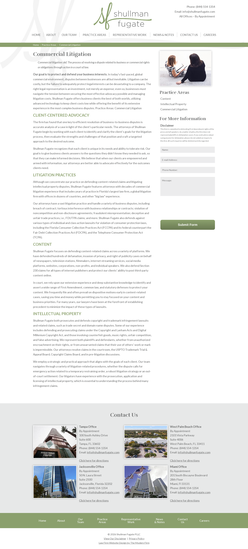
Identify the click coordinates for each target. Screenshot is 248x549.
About (51, 35)
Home (36, 35)
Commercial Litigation (173, 109)
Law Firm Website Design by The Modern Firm (124, 542)
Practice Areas (94, 35)
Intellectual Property (173, 104)
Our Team (69, 35)
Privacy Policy (136, 538)
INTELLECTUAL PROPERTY (57, 313)
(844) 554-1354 (205, 6)
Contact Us (189, 35)
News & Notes (163, 35)
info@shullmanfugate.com (199, 11)
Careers (210, 35)
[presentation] (184, 207)
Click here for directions (94, 460)
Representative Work (129, 35)
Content (165, 98)
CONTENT (42, 244)
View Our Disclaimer (115, 538)
